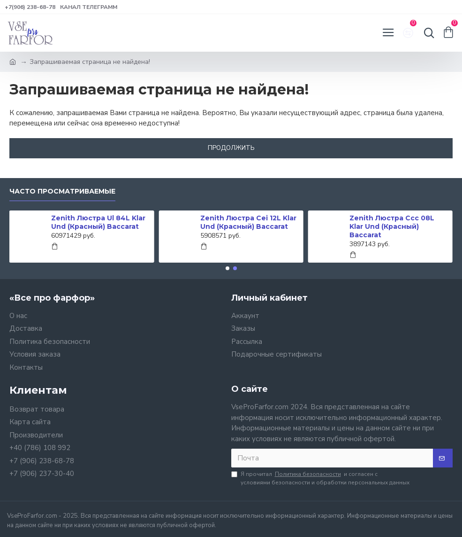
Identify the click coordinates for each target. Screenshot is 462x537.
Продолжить (231, 148)
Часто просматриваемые (62, 191)
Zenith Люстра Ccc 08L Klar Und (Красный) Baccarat (391, 226)
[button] (227, 268)
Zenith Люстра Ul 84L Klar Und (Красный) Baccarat (98, 222)
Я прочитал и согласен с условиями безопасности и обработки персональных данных (320, 478)
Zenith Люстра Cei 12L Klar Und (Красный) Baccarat (248, 222)
